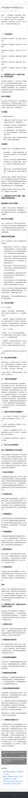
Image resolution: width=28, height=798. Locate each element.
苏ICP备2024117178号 (21, 794)
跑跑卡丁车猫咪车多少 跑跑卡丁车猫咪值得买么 (13, 776)
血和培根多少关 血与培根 (9, 779)
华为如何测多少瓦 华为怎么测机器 (12, 783)
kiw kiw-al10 (6, 774)
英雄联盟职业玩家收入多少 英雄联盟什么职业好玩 (13, 771)
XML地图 (14, 795)
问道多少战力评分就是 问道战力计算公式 (13, 781)
